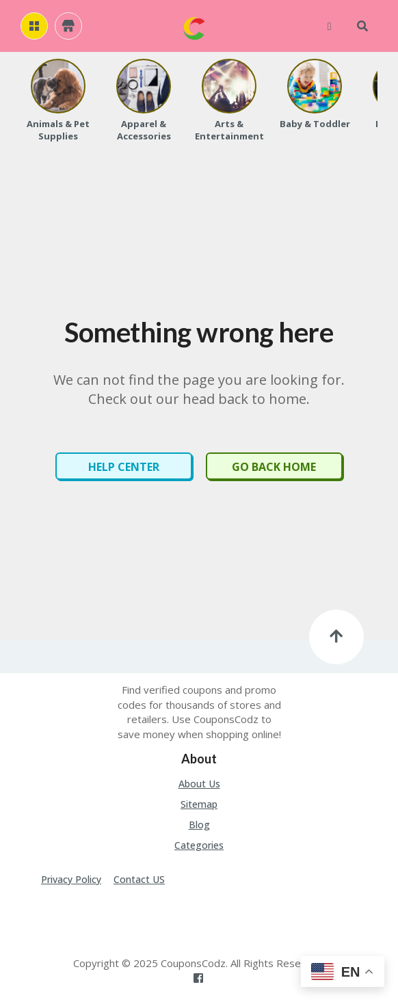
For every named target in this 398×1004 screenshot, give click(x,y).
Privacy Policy (71, 879)
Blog (199, 824)
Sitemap (199, 804)
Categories (199, 845)
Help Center (123, 466)
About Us (199, 783)
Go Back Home (274, 466)
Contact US (139, 879)
